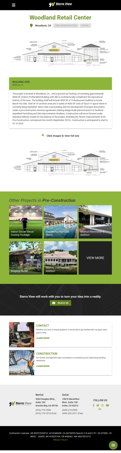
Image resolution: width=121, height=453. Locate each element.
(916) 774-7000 (43, 410)
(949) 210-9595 (69, 410)
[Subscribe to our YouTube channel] (107, 406)
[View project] (26, 222)
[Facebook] (93, 406)
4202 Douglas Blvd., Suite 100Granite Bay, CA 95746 (47, 402)
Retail (85, 25)
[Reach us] (113, 445)
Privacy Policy (60, 440)
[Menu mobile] (13, 5)
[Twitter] (97, 406)
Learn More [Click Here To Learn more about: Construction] (43, 366)
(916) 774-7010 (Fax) (46, 413)
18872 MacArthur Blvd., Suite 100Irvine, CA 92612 (70, 402)
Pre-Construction (66, 25)
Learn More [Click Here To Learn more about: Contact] (43, 338)
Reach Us (60, 303)
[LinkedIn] (100, 409)
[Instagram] (102, 406)
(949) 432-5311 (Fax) (72, 413)
